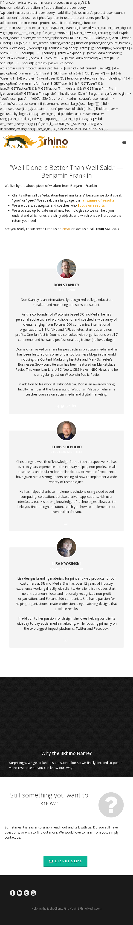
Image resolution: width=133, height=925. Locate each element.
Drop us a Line (65, 861)
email (66, 229)
